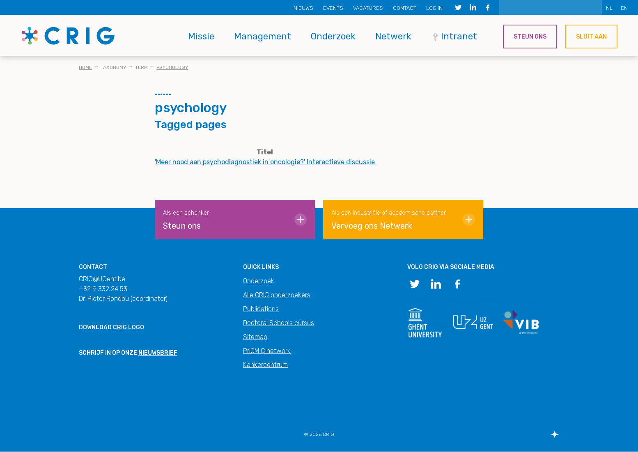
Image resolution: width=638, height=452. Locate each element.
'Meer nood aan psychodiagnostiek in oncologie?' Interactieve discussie (265, 162)
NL (609, 8)
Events (333, 8)
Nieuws (303, 8)
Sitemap (255, 337)
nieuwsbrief (157, 352)
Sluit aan (591, 36)
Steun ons (530, 36)
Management (262, 36)
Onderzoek (333, 36)
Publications (261, 309)
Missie (201, 36)
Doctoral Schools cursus (278, 323)
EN (624, 8)
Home (85, 67)
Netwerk (393, 36)
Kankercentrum (265, 365)
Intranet (459, 36)
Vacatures (368, 8)
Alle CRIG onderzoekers (276, 295)
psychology (172, 67)
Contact (404, 8)
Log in (434, 8)
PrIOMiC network (267, 351)
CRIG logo (128, 327)
